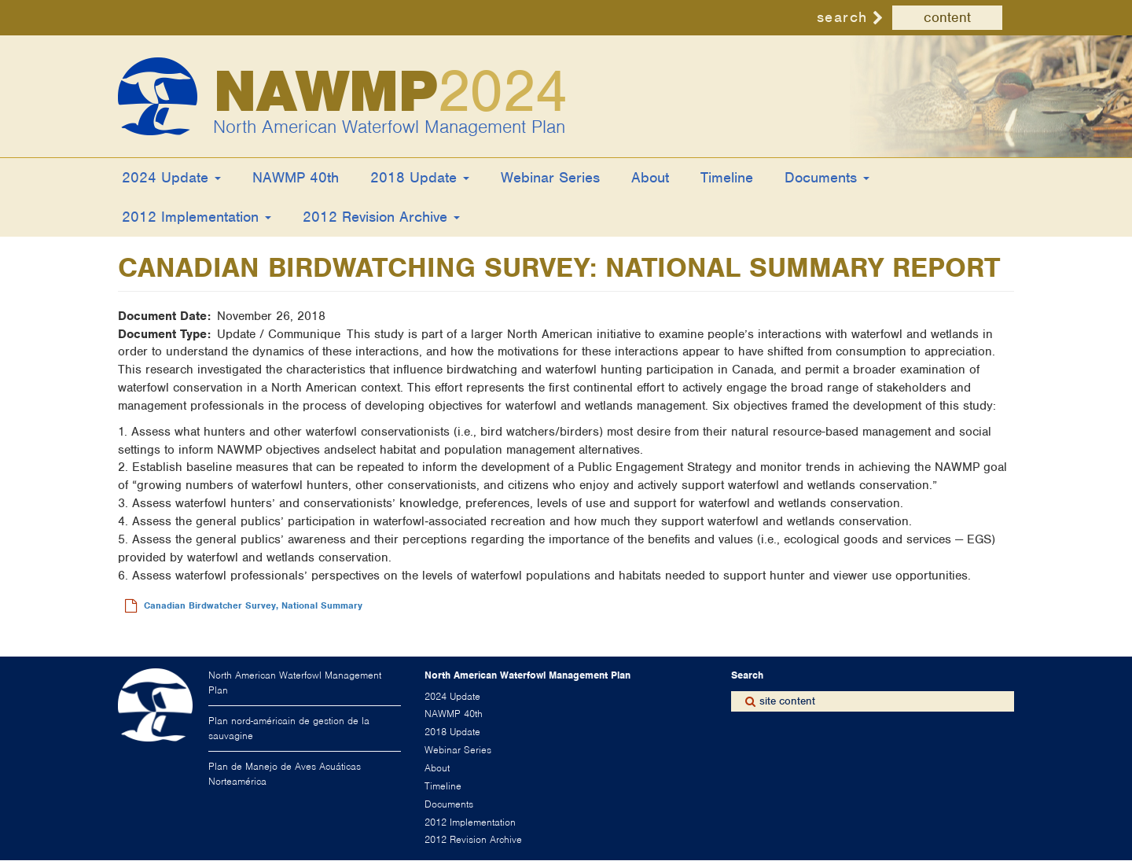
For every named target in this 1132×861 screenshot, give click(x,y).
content (947, 17)
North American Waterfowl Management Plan (389, 127)
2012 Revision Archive (381, 217)
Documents (827, 177)
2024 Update (171, 177)
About (650, 177)
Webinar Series (550, 177)
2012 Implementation (196, 217)
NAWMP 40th (295, 177)
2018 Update (419, 177)
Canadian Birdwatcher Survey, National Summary (253, 605)
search (842, 17)
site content (787, 701)
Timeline (726, 177)
